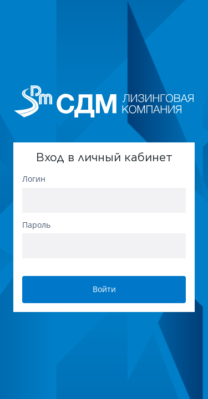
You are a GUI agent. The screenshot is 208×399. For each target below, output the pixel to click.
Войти (104, 289)
